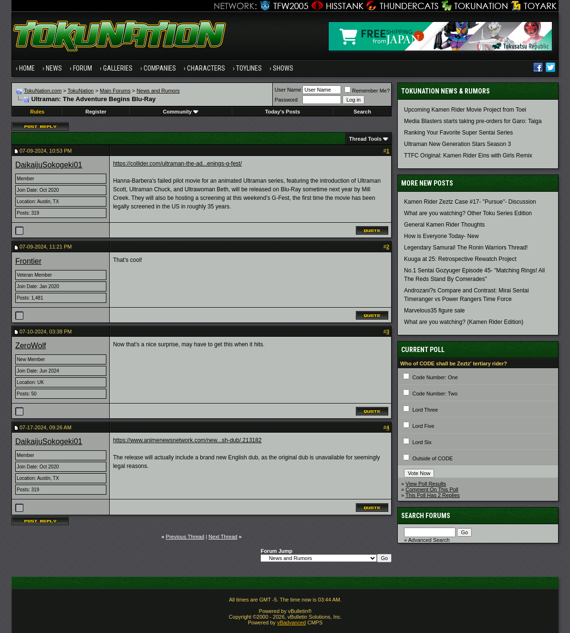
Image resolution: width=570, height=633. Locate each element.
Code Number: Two (434, 393)
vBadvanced (291, 622)
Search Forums (425, 515)
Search (362, 111)
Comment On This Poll (431, 489)
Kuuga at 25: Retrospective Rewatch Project (460, 259)
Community (180, 111)
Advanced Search (429, 540)
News (54, 68)
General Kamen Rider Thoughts (444, 224)
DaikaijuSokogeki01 (49, 165)
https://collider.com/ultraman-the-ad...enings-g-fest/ (177, 163)
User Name (288, 90)
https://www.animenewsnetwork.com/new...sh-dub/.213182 (187, 440)
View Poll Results (425, 484)
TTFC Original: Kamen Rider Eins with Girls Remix (468, 155)
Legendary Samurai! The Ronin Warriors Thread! (466, 247)
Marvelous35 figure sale (434, 310)
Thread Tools (365, 139)
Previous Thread (185, 537)
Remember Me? (367, 90)
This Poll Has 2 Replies (432, 495)
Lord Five (423, 426)
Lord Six (421, 442)
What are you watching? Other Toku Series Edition (468, 213)
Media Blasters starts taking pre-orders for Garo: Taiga (473, 121)
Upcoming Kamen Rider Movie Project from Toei (465, 109)
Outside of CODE (432, 458)
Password (286, 100)
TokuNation (80, 90)
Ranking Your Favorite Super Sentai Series (458, 132)
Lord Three (425, 410)
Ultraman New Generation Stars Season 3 (457, 144)
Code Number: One (434, 377)
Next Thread (222, 537)
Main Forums (115, 90)
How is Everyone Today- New (441, 236)
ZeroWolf (30, 346)
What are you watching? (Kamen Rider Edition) (463, 322)
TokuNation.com (43, 90)
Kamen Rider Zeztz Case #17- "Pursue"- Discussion (470, 201)
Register (95, 111)
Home (27, 68)
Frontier (28, 261)
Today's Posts (282, 111)
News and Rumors (157, 90)
